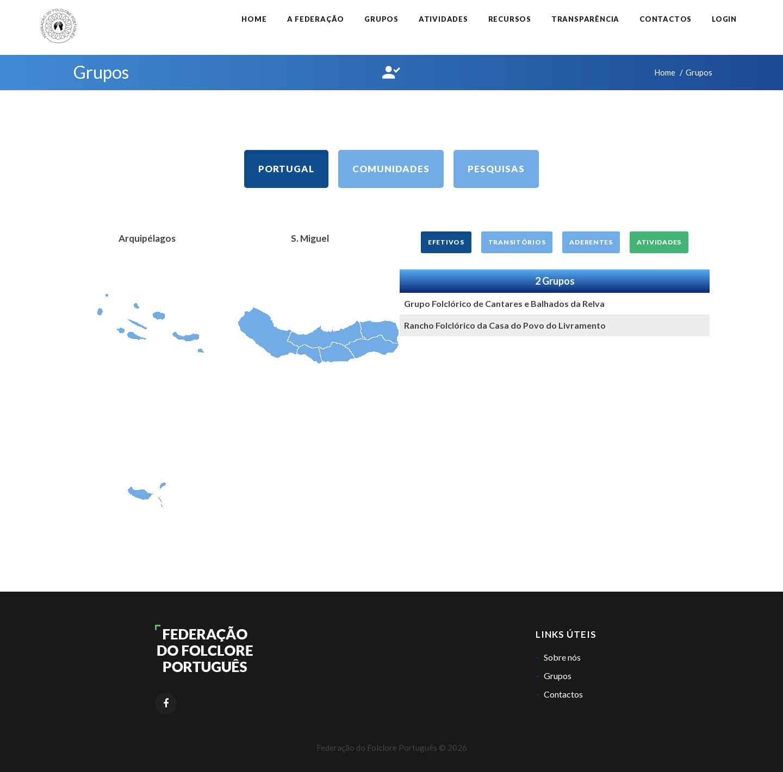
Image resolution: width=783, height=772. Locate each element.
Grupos (381, 19)
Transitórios (517, 242)
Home (253, 19)
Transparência (585, 19)
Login (724, 19)
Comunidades (391, 168)
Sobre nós (562, 657)
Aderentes (590, 242)
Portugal (286, 168)
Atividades (443, 19)
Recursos (509, 19)
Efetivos (446, 242)
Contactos (665, 19)
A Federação (316, 19)
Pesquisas (496, 168)
